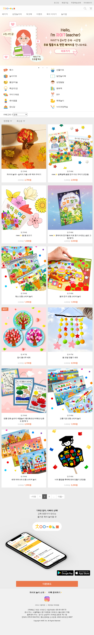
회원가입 (65, 3)
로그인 (56, 3)
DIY (58, 94)
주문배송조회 (76, 3)
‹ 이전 (33, 496)
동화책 (59, 88)
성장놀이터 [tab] (17, 14)
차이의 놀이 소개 (37, 592)
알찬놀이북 (61, 76)
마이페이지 (88, 3)
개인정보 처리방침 (53, 605)
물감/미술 (13, 82)
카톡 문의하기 (54, 592)
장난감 (12, 106)
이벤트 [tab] (39, 14)
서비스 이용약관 (40, 605)
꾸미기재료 (14, 94)
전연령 (8, 121)
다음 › (60, 496)
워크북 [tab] (29, 14)
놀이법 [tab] (64, 14)
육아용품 (13, 100)
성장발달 (60, 82)
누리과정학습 (62, 106)
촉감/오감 (13, 88)
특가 (11, 70)
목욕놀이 (60, 100)
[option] (47, 41)
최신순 (21, 121)
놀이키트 (13, 76)
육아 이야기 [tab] (52, 14)
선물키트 (60, 70)
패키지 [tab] (5, 14)
